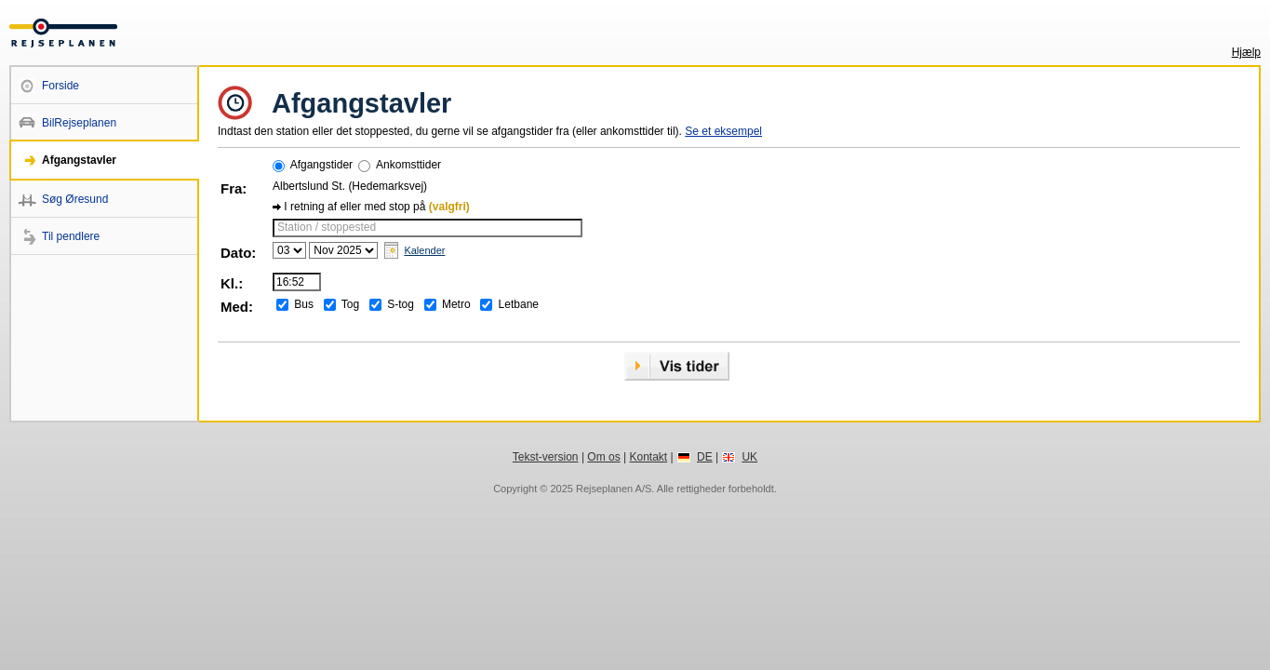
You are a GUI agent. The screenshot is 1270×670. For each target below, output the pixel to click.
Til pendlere (71, 236)
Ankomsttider (408, 164)
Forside (60, 85)
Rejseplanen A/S (613, 488)
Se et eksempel (723, 131)
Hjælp (1246, 52)
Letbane (519, 304)
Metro (456, 304)
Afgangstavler (79, 160)
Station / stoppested (326, 227)
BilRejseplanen (79, 122)
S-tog (400, 304)
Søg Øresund (75, 199)
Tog (350, 304)
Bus (304, 304)
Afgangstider (321, 164)
